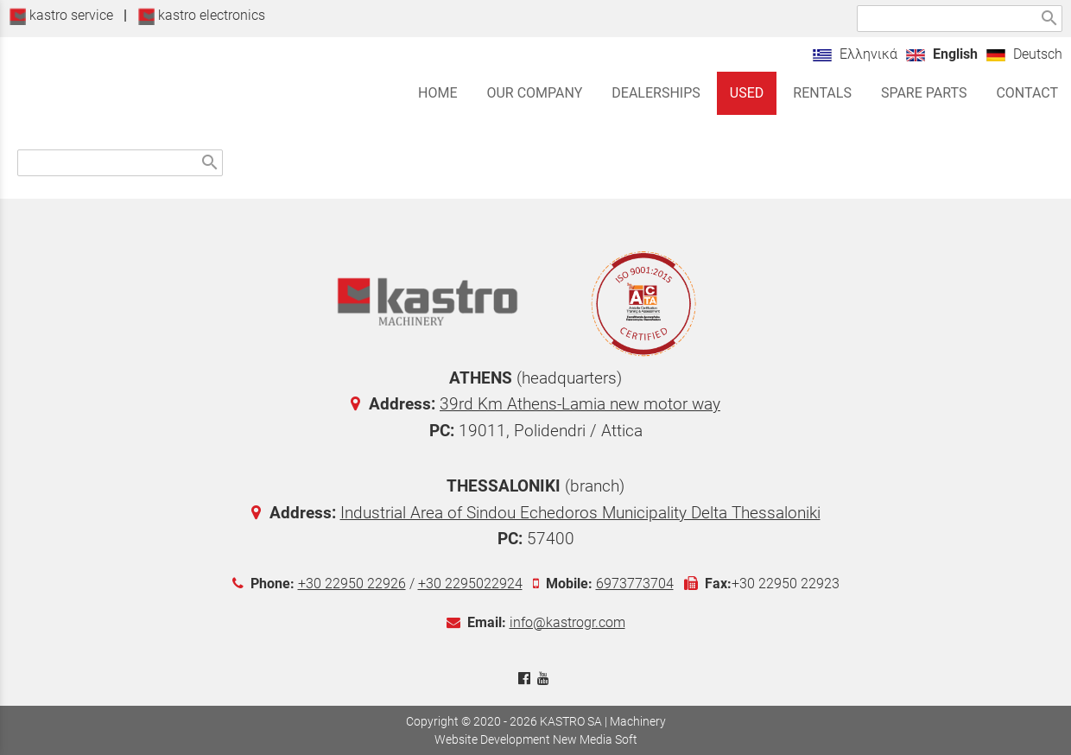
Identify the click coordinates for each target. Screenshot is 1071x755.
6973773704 (635, 583)
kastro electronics (201, 15)
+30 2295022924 (470, 583)
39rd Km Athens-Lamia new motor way (580, 404)
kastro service (61, 15)
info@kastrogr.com (567, 622)
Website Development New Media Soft (535, 739)
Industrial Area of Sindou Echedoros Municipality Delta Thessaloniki (580, 513)
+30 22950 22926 (352, 583)
